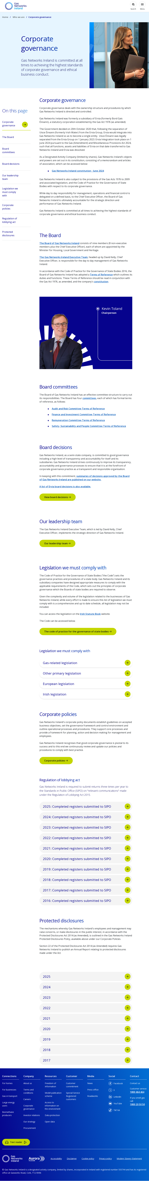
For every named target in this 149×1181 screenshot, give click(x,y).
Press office (93, 1089)
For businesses (9, 1089)
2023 (87, 997)
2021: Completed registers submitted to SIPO (87, 848)
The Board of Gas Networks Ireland (59, 243)
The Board (15, 138)
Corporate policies (56, 760)
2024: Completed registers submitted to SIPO (87, 817)
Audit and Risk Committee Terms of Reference (78, 408)
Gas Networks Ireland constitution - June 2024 (78, 170)
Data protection (52, 1115)
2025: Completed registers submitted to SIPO (87, 806)
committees (89, 398)
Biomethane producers (8, 1114)
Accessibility (56, 1158)
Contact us (135, 1083)
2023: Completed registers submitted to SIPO (87, 827)
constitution (101, 281)
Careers (27, 1099)
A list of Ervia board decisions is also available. (65, 486)
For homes (7, 1083)
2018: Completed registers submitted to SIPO (87, 880)
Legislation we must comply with (15, 192)
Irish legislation (87, 694)
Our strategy (29, 1121)
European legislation (87, 684)
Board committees (15, 150)
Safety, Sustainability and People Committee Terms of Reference (89, 426)
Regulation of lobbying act (15, 220)
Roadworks (92, 1096)
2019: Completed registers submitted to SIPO (87, 869)
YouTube (115, 1104)
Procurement (29, 1128)
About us (27, 1083)
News (90, 1083)
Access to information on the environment (52, 1105)
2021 (87, 1018)
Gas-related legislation (87, 663)
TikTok (114, 1110)
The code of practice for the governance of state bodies (78, 631)
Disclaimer (72, 1158)
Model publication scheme (53, 1094)
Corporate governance (15, 123)
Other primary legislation (87, 673)
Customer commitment (72, 1085)
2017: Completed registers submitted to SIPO (87, 890)
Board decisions (15, 165)
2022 (87, 1008)
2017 (87, 1060)
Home (5, 17)
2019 (87, 1039)
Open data (50, 1121)
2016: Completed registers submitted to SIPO (87, 900)
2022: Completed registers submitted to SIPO (87, 838)
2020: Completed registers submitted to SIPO (87, 859)
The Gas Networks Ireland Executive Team (63, 257)
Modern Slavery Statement (129, 1158)
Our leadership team (57, 543)
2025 (87, 976)
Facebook (116, 1084)
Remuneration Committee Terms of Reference (78, 420)
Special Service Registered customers (73, 1096)
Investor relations (31, 1115)
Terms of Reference (101, 274)
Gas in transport (9, 1096)
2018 (87, 1050)
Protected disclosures (15, 233)
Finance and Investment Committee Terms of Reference (84, 414)
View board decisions (57, 497)
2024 (87, 987)
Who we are (18, 17)
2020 (87, 1029)
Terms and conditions (28, 1091)
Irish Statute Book (90, 614)
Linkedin (115, 1097)
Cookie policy (88, 1158)
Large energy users (8, 1104)
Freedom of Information (50, 1085)
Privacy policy (105, 1158)
